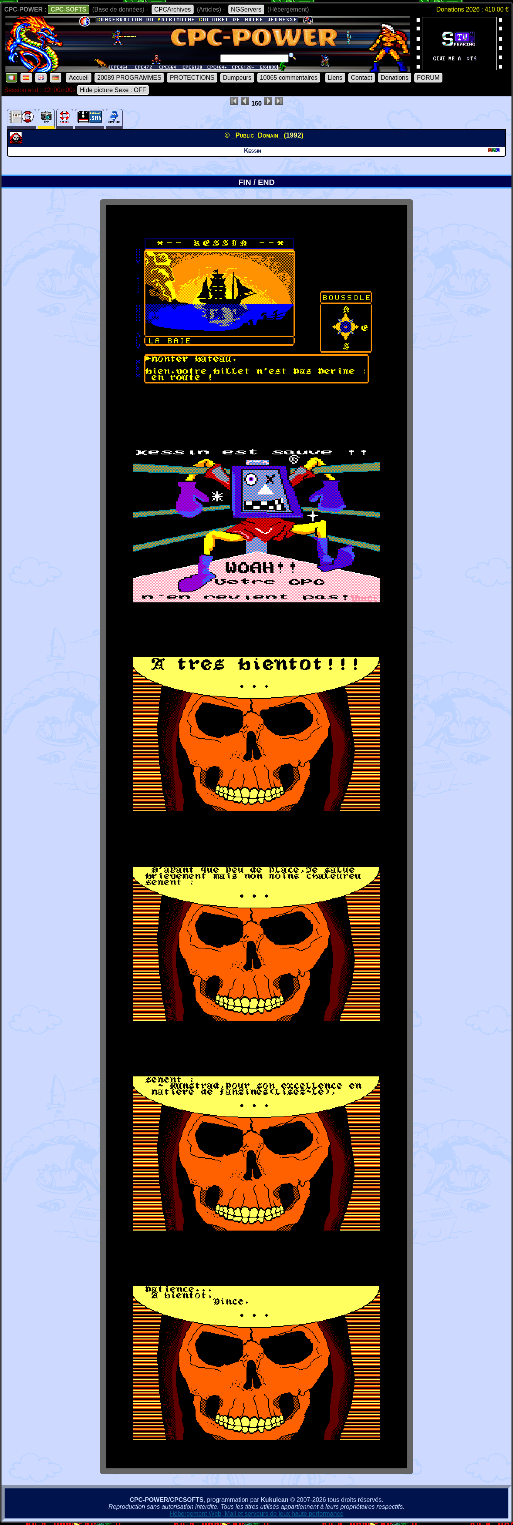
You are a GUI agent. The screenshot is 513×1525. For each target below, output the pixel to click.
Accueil (79, 77)
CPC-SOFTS (68, 9)
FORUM (428, 77)
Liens (335, 77)
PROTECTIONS (192, 77)
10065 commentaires (288, 77)
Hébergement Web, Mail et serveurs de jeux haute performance (257, 1513)
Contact (361, 77)
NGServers (246, 9)
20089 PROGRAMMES (129, 77)
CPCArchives (172, 9)
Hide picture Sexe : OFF (113, 90)
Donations (394, 77)
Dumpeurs (237, 77)
